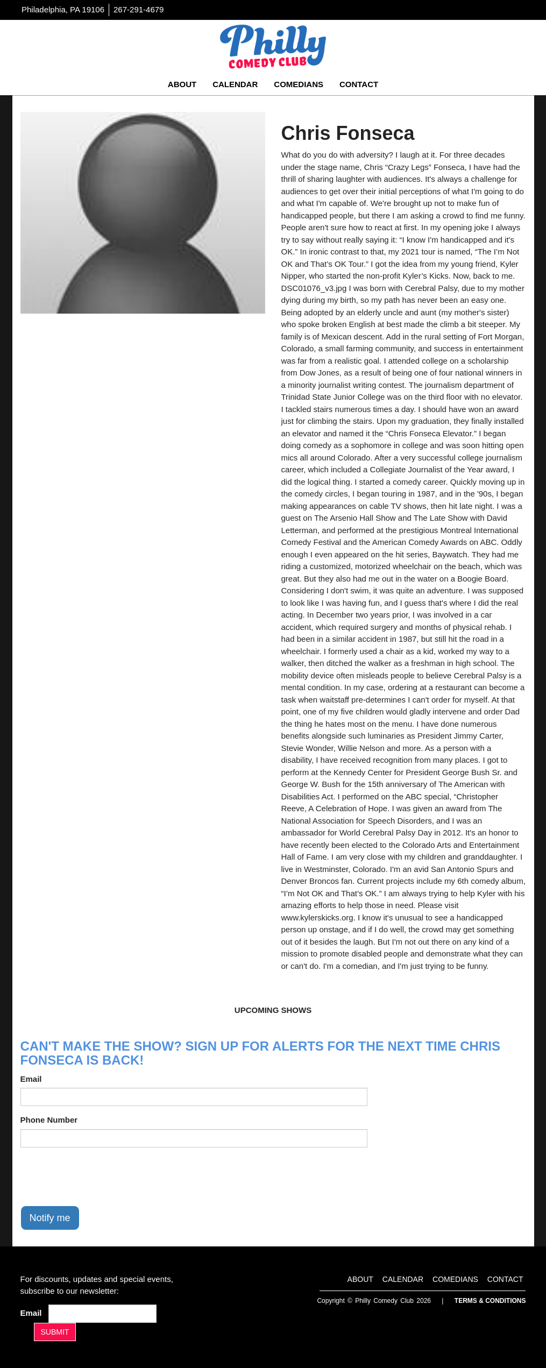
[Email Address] (102, 1314)
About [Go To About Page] (182, 84)
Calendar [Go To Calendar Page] (235, 84)
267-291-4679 (139, 9)
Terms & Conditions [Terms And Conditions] (490, 1301)
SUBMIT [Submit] (55, 1332)
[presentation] (102, 1176)
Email (31, 1078)
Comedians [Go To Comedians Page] (298, 84)
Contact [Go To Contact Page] (358, 84)
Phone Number (49, 1119)
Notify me (50, 1218)
